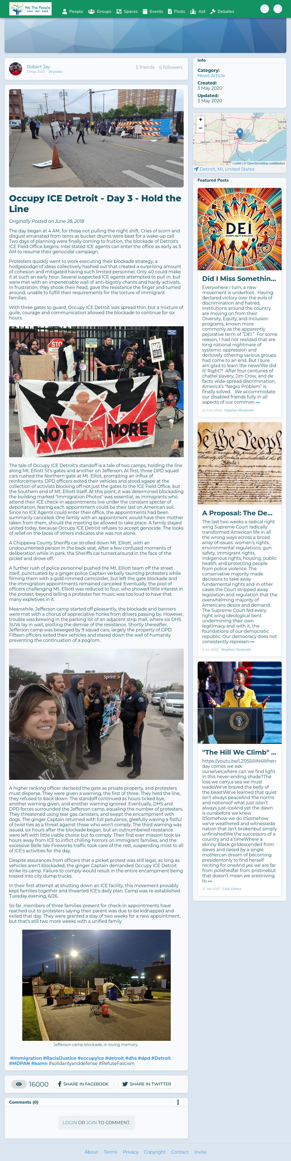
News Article (211, 75)
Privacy (130, 1152)
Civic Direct (231, 889)
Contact (180, 1152)
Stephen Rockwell (239, 410)
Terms (110, 1152)
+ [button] (200, 120)
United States (239, 169)
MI (220, 169)
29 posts (55, 71)
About (91, 1152)
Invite (200, 1152)
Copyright (155, 1152)
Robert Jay (38, 66)
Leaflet (237, 163)
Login (70, 1122)
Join (91, 1122)
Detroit (207, 169)
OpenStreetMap (257, 163)
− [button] (200, 129)
